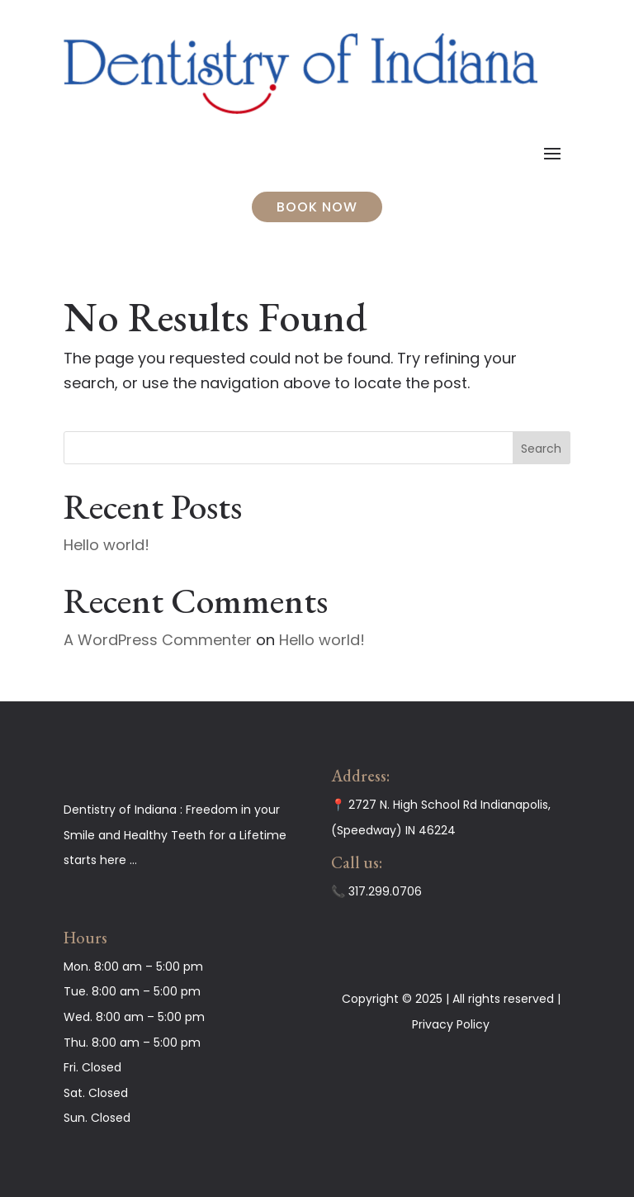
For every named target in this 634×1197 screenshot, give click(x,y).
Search (541, 448)
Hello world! (106, 544)
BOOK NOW (317, 206)
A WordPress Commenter (158, 639)
